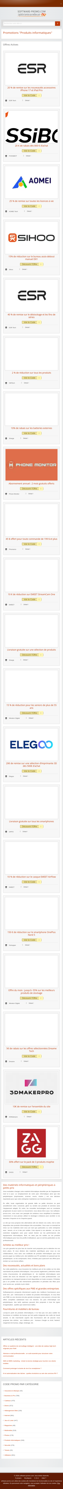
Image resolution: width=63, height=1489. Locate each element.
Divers (6, 1405)
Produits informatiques (12, 1440)
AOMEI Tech (13, 211)
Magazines (8, 1425)
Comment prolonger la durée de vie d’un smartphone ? (22, 1368)
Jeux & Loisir (9, 1420)
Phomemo (12, 549)
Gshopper (12, 945)
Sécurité (7, 1445)
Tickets (6, 1450)
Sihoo (11, 269)
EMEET (11, 605)
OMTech (12, 383)
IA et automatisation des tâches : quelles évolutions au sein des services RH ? (30, 1373)
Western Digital (14, 718)
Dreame (12, 1061)
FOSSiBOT (13, 156)
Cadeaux (7, 1400)
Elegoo (11, 776)
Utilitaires (7, 1455)
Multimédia (8, 1430)
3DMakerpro (13, 1117)
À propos (18, 1478)
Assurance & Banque (11, 1391)
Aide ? (44, 1478)
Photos (6, 1435)
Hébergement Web (11, 1410)
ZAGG (11, 1172)
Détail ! (26, 100)
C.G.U (36, 1478)
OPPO (11, 832)
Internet (7, 1415)
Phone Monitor (14, 494)
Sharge (11, 438)
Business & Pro (9, 1396)
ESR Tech (12, 100)
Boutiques (27, 1478)
